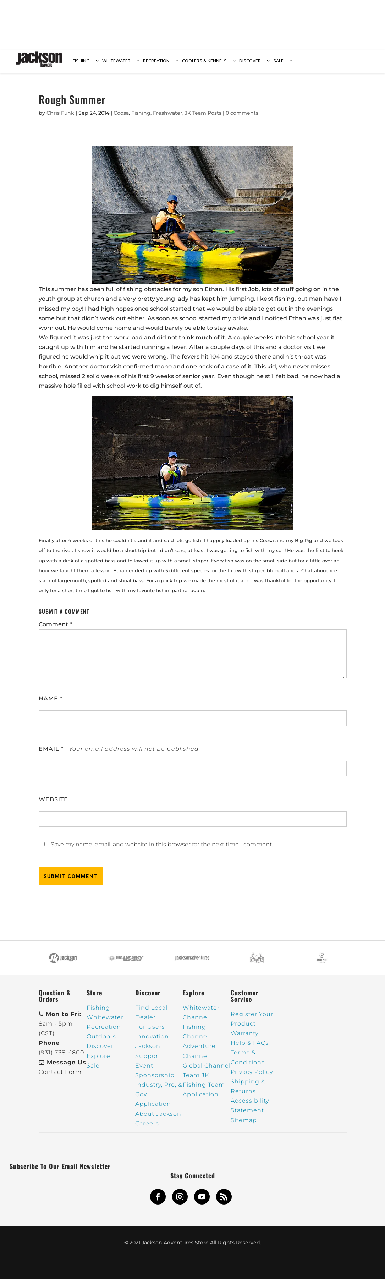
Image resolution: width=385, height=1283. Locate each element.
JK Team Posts (203, 117)
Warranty (244, 1037)
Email (51, 753)
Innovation (152, 1040)
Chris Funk (60, 117)
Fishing (140, 117)
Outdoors (101, 1040)
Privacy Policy (252, 1076)
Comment (55, 628)
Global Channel (207, 1069)
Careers (147, 1127)
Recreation (104, 1031)
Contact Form (60, 1076)
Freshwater (167, 117)
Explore (98, 1060)
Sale (93, 1069)
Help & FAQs (250, 1047)
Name (50, 702)
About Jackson (158, 1118)
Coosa (121, 117)
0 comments (242, 117)
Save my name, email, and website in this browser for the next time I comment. (162, 848)
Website (53, 803)
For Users (150, 1031)
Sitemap (244, 1124)
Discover (100, 1050)
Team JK (196, 1079)
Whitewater (105, 1021)
